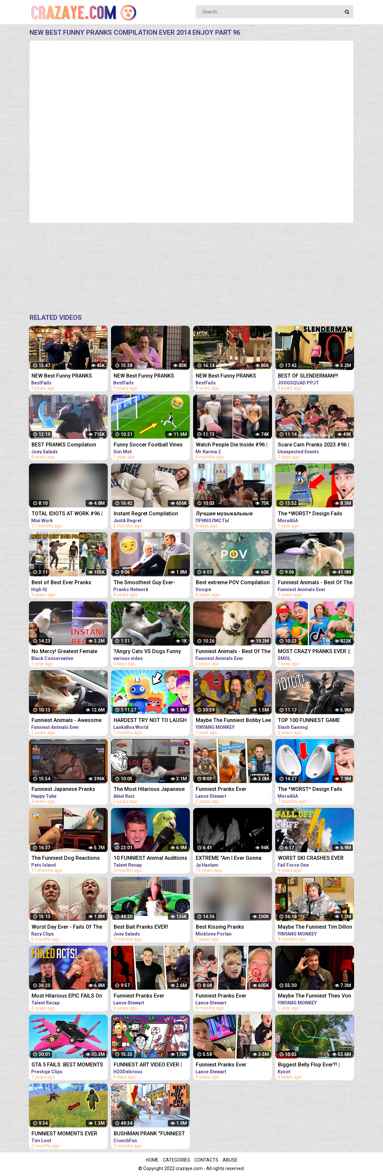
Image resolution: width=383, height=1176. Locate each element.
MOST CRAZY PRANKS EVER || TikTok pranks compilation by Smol (314, 652)
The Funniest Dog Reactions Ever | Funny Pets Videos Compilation (66, 858)
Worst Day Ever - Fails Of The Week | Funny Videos (67, 927)
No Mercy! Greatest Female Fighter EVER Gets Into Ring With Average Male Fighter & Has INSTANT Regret (66, 652)
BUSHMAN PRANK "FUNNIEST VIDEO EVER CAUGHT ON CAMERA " (149, 1134)
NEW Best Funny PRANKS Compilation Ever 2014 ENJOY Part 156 (67, 376)
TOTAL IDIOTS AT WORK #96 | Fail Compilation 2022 (67, 514)
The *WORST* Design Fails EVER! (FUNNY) (310, 514)
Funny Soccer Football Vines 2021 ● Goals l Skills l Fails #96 (151, 445)
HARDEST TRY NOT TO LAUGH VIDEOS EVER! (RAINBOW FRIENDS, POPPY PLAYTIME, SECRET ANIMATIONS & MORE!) (151, 721)
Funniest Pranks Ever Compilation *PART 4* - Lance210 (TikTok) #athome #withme (230, 1065)
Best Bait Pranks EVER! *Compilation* (141, 927)
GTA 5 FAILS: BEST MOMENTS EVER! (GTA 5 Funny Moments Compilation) (67, 1065)
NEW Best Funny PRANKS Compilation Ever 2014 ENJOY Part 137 (150, 376)
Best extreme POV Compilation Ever (233, 583)
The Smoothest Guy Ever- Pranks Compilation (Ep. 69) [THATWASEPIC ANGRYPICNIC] (151, 583)
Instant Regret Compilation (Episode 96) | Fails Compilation (146, 514)
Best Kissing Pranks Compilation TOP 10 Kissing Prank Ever (229, 927)
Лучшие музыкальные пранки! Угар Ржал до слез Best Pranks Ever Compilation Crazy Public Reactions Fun (231, 514)
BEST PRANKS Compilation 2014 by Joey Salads (64, 445)
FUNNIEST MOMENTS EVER (64, 1133)
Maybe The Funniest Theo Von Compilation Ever (314, 996)
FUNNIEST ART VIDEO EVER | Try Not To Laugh (148, 1065)
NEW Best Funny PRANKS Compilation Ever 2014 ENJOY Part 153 (232, 376)
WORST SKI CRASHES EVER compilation (311, 858)
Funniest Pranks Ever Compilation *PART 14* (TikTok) (152, 996)
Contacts (206, 1160)
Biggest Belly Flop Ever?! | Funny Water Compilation (309, 1065)
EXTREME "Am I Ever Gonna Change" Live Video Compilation (228, 858)
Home (152, 1160)
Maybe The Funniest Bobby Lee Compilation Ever (233, 721)
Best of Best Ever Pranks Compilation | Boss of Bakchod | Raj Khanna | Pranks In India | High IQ (69, 583)
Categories (176, 1160)
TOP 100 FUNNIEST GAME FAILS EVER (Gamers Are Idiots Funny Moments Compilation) (315, 721)
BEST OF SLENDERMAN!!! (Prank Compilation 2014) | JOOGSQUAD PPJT (310, 376)
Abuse (230, 1160)
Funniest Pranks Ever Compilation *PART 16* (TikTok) (234, 996)
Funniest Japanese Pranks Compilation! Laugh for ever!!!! (68, 790)
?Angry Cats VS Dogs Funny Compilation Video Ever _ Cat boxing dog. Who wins (149, 652)
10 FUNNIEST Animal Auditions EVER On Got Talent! (150, 858)
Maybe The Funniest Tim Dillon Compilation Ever (315, 927)
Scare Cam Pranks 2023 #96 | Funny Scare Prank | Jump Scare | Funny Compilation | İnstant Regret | (313, 445)
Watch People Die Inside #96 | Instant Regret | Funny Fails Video (231, 445)
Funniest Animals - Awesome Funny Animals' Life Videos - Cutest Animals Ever (66, 721)
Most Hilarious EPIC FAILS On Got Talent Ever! (67, 996)
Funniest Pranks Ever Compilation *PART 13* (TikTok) (234, 790)
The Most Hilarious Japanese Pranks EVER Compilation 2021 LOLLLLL (151, 790)
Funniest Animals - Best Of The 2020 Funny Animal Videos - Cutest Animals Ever (315, 583)
